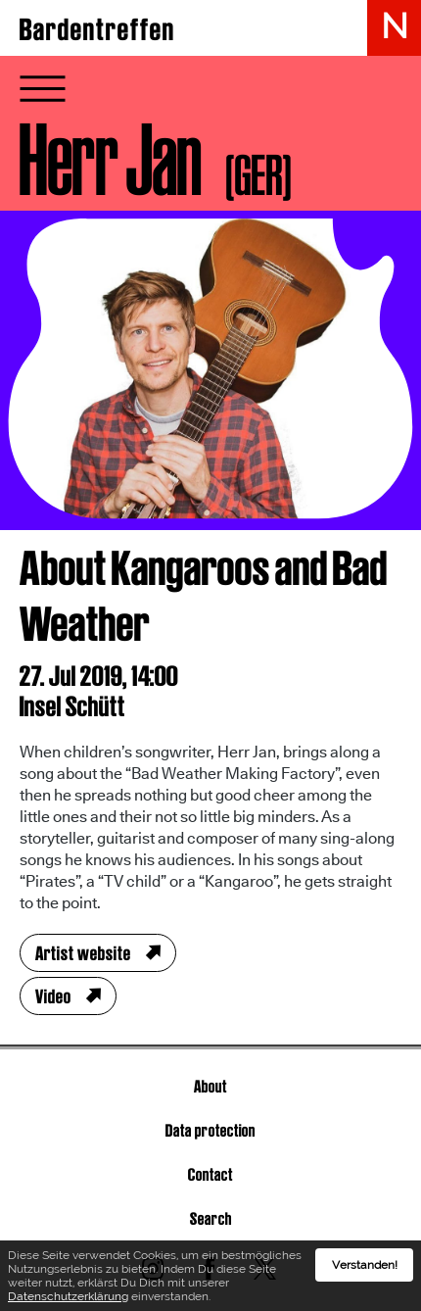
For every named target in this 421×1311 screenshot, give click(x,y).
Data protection (210, 1130)
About (210, 1086)
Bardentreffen (97, 29)
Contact (210, 1174)
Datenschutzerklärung (68, 1297)
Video (53, 996)
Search (211, 1218)
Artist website (83, 953)
